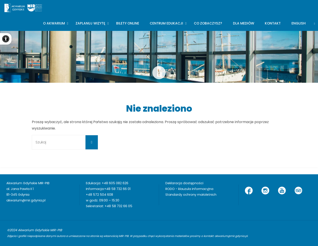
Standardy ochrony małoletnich (190, 194)
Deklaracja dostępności (184, 183)
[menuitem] (298, 23)
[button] (5, 39)
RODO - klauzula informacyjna (189, 189)
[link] (314, 23)
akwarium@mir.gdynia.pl (25, 200)
